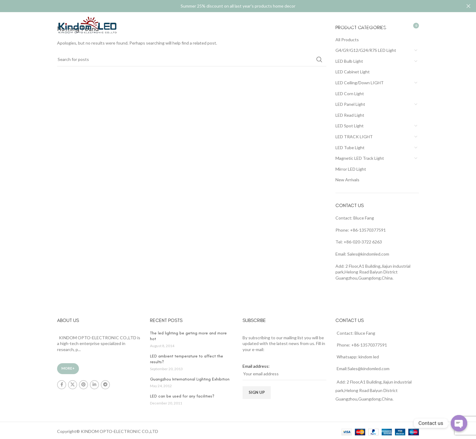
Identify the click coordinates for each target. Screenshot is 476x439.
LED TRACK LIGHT (354, 136)
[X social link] (72, 384)
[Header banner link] (229, 6)
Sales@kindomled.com (368, 253)
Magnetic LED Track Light (359, 158)
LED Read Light (349, 115)
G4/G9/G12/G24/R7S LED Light (365, 50)
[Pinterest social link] (83, 384)
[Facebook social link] (61, 384)
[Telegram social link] (105, 384)
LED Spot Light (349, 125)
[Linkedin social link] (94, 384)
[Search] (384, 26)
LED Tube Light (350, 147)
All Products (347, 39)
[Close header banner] (468, 6)
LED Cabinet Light (352, 71)
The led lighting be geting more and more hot (188, 336)
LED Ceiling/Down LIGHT (359, 82)
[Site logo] (87, 25)
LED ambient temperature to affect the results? (186, 359)
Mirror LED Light (350, 169)
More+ (68, 368)
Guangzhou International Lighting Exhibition (189, 379)
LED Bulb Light (349, 61)
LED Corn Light (349, 93)
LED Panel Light (350, 104)
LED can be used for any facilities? (182, 396)
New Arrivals (347, 179)
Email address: (256, 366)
